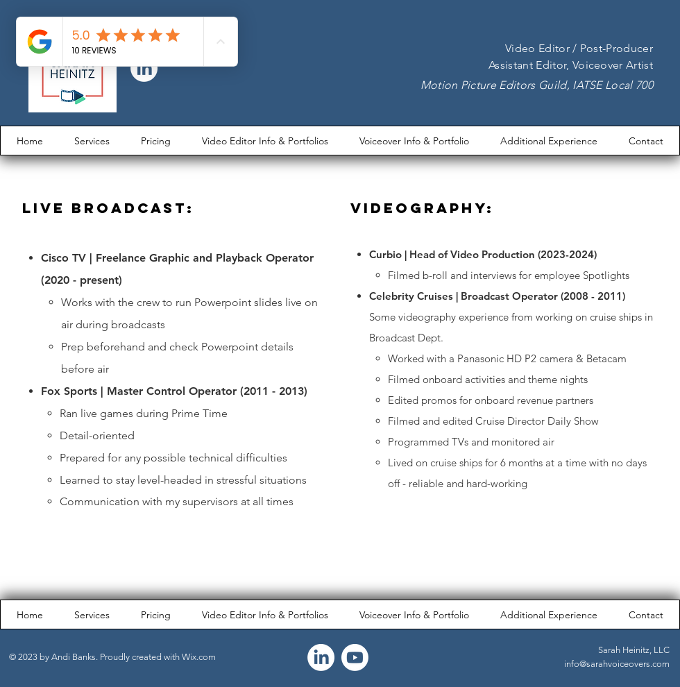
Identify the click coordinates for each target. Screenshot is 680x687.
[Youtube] (354, 657)
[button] (264, 140)
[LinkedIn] (320, 657)
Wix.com (199, 657)
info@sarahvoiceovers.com (617, 664)
